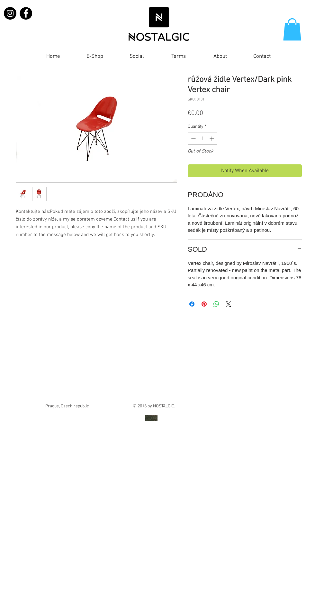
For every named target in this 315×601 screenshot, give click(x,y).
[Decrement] (193, 138)
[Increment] (212, 138)
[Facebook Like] (292, 58)
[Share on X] (228, 304)
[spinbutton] (202, 138)
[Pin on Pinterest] (204, 304)
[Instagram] (10, 13)
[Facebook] (26, 13)
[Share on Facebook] (192, 304)
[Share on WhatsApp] (216, 304)
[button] (292, 29)
